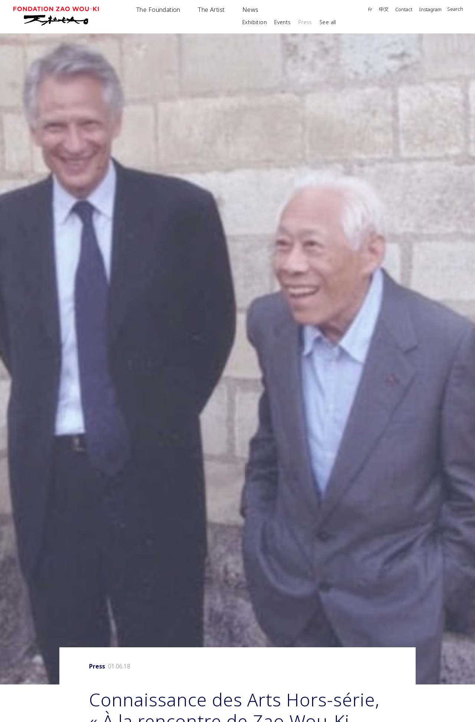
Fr (370, 10)
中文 (384, 10)
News (250, 10)
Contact (403, 10)
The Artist (211, 10)
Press (305, 22)
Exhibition (254, 22)
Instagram (430, 10)
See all (328, 22)
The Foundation (158, 10)
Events (282, 22)
